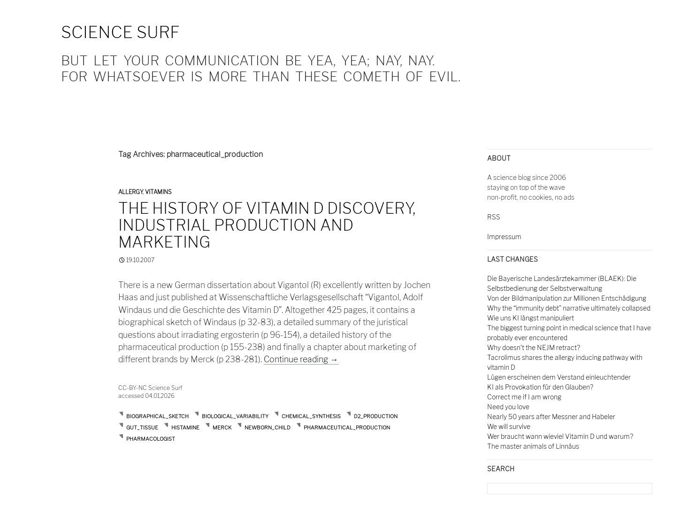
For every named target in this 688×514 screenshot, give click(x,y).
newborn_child (267, 427)
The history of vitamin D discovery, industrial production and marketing (266, 225)
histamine (185, 427)
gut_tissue (142, 427)
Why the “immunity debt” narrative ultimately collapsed (568, 308)
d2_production (376, 416)
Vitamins (158, 191)
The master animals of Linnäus (533, 446)
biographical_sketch (157, 416)
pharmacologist (150, 439)
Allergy (130, 191)
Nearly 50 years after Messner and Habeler (551, 417)
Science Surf (120, 32)
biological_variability (235, 416)
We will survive (508, 426)
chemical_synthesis (311, 416)
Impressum (504, 237)
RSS (493, 217)
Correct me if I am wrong (524, 397)
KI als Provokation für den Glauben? (540, 387)
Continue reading (301, 359)
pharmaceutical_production (347, 427)
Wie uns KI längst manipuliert (530, 318)
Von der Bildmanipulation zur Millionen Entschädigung (566, 298)
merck (222, 427)
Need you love (508, 407)
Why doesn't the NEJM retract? (533, 347)
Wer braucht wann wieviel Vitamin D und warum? (560, 436)
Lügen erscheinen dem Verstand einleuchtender (559, 377)
